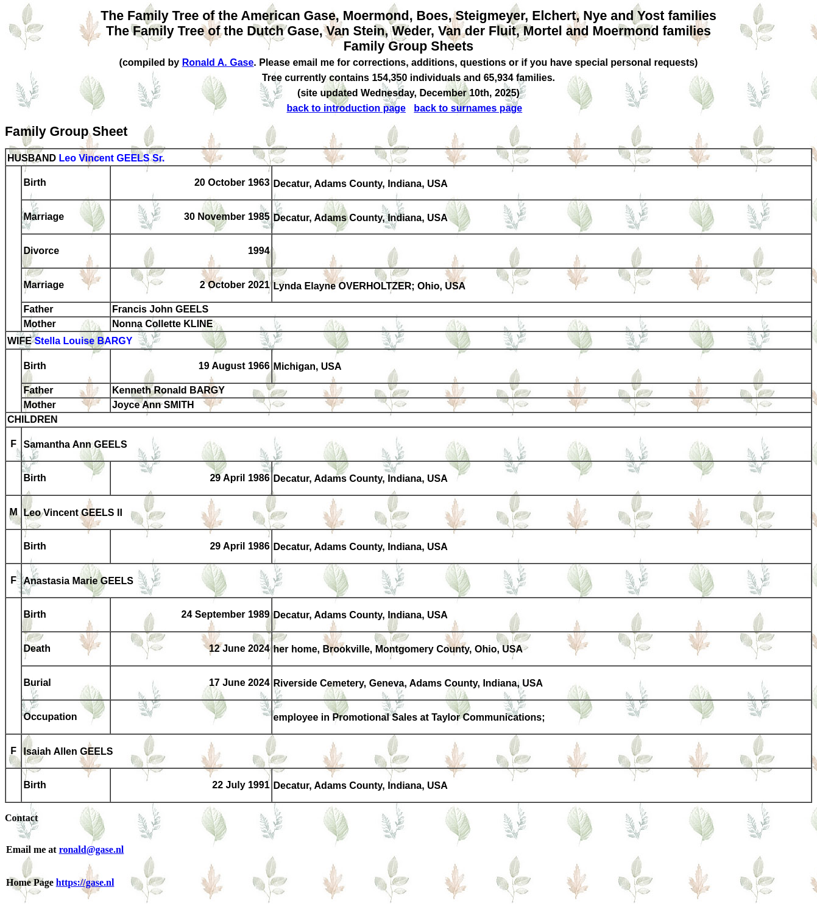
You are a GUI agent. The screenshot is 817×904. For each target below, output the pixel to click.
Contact (21, 818)
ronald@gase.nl (91, 849)
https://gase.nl (85, 882)
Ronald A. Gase (218, 62)
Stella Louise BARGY (83, 341)
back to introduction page (346, 108)
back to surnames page (468, 108)
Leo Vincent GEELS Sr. (111, 158)
